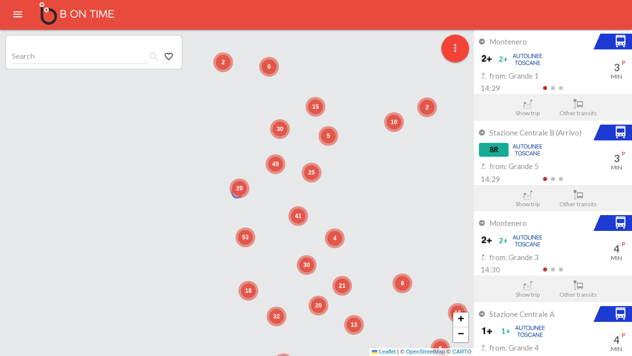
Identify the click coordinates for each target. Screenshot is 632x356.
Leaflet (383, 352)
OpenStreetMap (425, 352)
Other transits (578, 108)
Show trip (527, 108)
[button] (239, 188)
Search (23, 55)
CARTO (462, 352)
